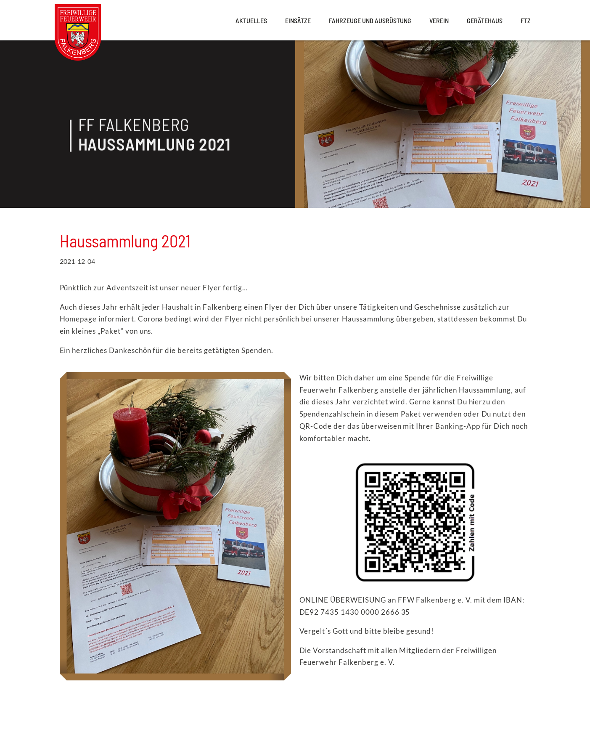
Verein (439, 20)
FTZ (526, 20)
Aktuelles (251, 20)
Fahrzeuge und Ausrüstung (370, 20)
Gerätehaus (485, 20)
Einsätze (298, 20)
